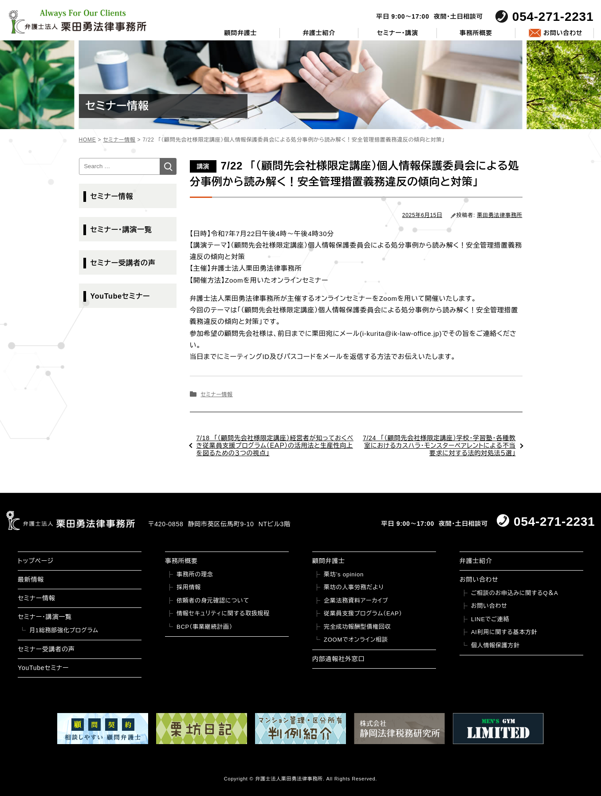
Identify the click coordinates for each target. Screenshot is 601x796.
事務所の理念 (195, 574)
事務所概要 (476, 32)
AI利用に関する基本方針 (504, 632)
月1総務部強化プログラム (63, 630)
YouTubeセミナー (120, 296)
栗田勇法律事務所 (499, 215)
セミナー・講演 (397, 32)
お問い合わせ (562, 32)
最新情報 (31, 579)
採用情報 (189, 587)
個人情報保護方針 (495, 645)
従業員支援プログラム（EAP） (363, 613)
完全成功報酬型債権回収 (357, 626)
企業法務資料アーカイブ (356, 600)
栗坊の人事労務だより (354, 587)
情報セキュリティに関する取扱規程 (223, 613)
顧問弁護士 (240, 32)
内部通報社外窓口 (338, 658)
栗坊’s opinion (344, 574)
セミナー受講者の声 (123, 263)
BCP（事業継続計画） (204, 626)
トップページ (36, 560)
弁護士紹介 (318, 32)
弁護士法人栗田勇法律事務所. (290, 778)
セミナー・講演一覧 (121, 229)
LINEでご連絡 (490, 619)
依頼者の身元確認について (213, 600)
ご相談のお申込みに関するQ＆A (514, 593)
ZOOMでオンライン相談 (356, 639)
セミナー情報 (216, 394)
